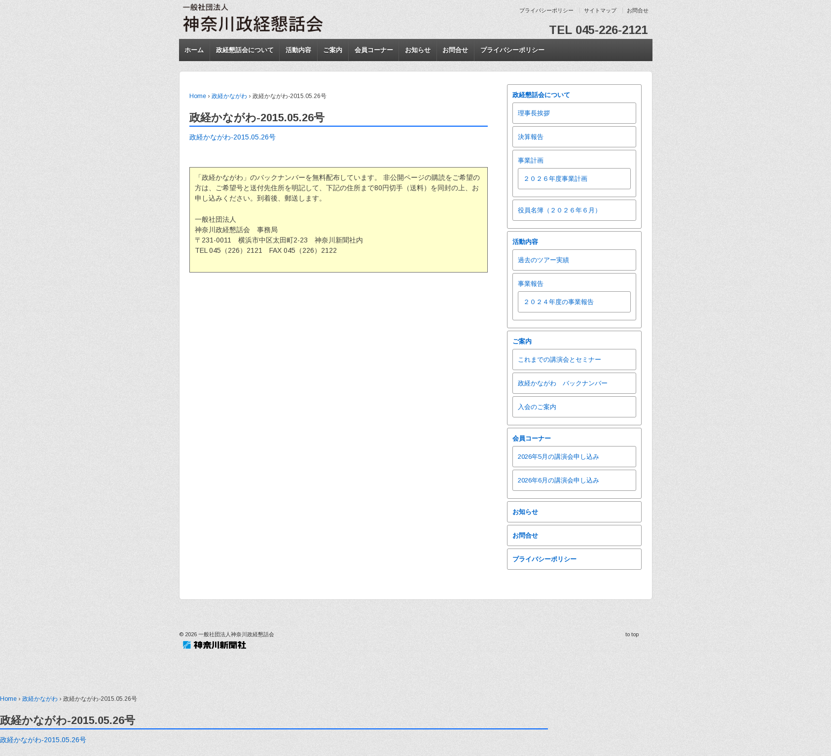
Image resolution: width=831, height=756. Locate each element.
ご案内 (332, 50)
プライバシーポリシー (546, 10)
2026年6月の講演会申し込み (558, 480)
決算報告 (530, 136)
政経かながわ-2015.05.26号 (232, 137)
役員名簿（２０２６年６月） (559, 210)
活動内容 (298, 50)
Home (197, 96)
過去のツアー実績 (543, 260)
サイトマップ (600, 10)
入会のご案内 (537, 407)
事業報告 (530, 283)
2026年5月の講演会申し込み (558, 456)
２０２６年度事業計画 (555, 178)
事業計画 (530, 160)
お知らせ (418, 50)
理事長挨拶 (534, 113)
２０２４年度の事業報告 (558, 302)
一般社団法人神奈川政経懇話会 (235, 634)
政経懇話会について (245, 50)
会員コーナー (374, 50)
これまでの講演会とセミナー (559, 359)
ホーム (194, 50)
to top (632, 634)
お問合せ (638, 10)
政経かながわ (229, 96)
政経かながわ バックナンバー (563, 383)
